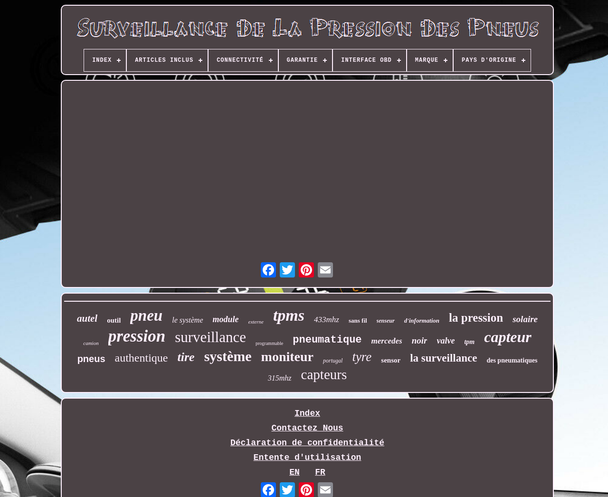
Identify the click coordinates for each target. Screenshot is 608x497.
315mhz (280, 378)
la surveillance (443, 358)
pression (137, 336)
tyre (361, 357)
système (228, 356)
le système (187, 320)
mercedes (386, 340)
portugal (332, 360)
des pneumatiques (511, 360)
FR (320, 472)
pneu (146, 315)
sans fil (358, 320)
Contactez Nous (307, 428)
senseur (386, 320)
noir (420, 340)
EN (294, 472)
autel (87, 318)
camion (90, 343)
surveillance (210, 337)
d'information (421, 320)
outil (114, 320)
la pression (476, 317)
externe (256, 322)
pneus (91, 359)
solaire (525, 319)
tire (186, 357)
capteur (508, 336)
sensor (390, 360)
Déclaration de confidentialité (307, 443)
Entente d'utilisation (307, 457)
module (226, 319)
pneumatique (327, 340)
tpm (469, 341)
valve (446, 340)
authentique (141, 358)
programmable (269, 343)
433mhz (326, 319)
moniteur (287, 356)
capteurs (324, 374)
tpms (288, 315)
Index (307, 413)
